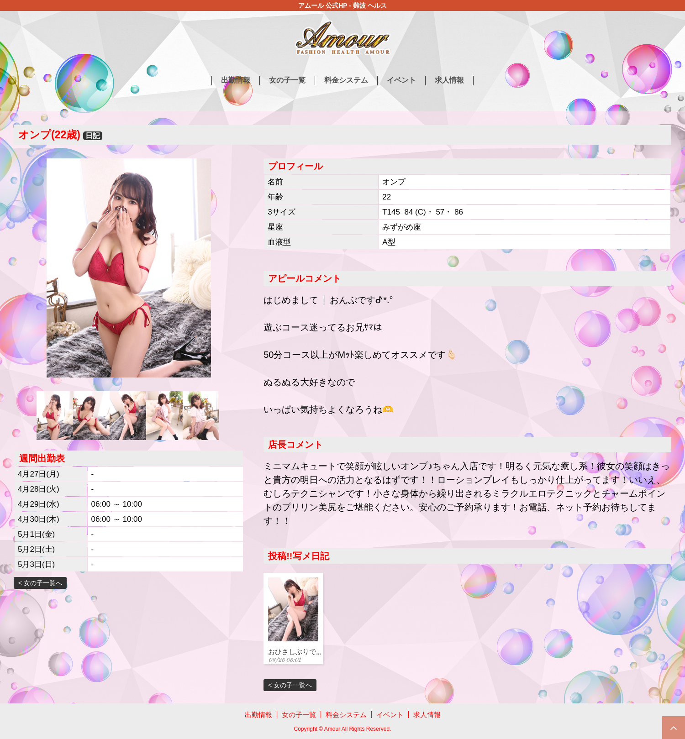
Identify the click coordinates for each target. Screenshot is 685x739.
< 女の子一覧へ (40, 583)
